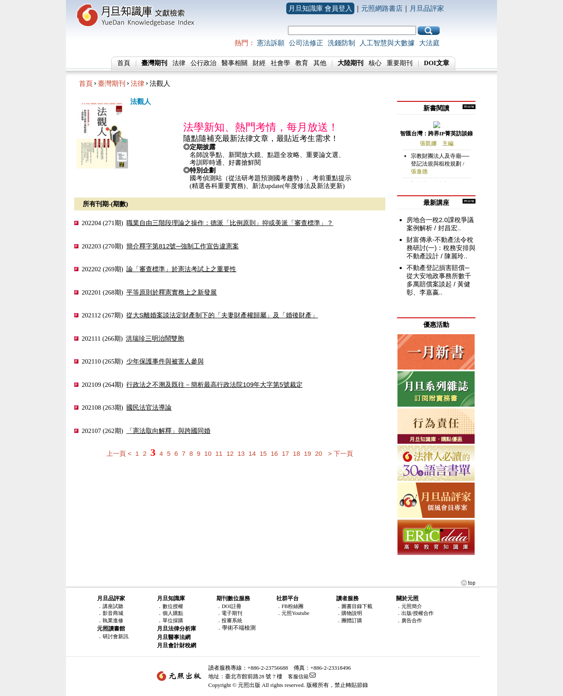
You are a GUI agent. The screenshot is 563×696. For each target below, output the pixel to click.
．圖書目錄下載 (354, 606)
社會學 (280, 63)
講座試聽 (113, 606)
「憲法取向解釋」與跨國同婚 (168, 430)
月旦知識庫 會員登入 (320, 8)
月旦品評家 (427, 8)
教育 (301, 63)
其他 (319, 63)
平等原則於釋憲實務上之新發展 (171, 292)
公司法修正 (306, 43)
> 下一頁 (340, 453)
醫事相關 (234, 63)
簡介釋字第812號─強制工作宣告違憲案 (182, 246)
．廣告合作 (409, 621)
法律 (178, 63)
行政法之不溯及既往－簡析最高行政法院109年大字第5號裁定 (214, 384)
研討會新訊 (115, 636)
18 (296, 453)
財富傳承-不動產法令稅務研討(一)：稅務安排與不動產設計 (441, 248)
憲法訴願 (271, 43)
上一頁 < (118, 453)
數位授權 (173, 606)
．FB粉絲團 (289, 606)
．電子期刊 (229, 613)
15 (263, 453)
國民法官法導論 (149, 407)
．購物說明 (349, 613)
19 (307, 453)
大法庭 (429, 43)
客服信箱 (298, 677)
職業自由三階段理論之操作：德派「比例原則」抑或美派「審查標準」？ (229, 222)
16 (274, 453)
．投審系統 (229, 621)
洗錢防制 (341, 43)
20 (318, 453)
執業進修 (113, 621)
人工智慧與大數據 (387, 43)
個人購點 (173, 613)
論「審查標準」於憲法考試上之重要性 (181, 269)
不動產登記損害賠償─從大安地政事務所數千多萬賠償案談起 (439, 276)
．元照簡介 (409, 606)
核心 (375, 63)
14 (252, 453)
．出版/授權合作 (415, 613)
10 (208, 453)
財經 (259, 63)
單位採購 (173, 621)
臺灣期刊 (111, 83)
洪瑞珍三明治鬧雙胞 (155, 338)
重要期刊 (400, 63)
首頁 (123, 63)
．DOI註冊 (228, 606)
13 (241, 453)
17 (285, 453)
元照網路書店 (382, 8)
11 (219, 453)
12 (230, 453)
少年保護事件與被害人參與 (165, 361)
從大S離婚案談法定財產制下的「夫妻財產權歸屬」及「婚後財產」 (222, 315)
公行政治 (203, 63)
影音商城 (113, 613)
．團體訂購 (349, 621)
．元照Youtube (292, 613)
